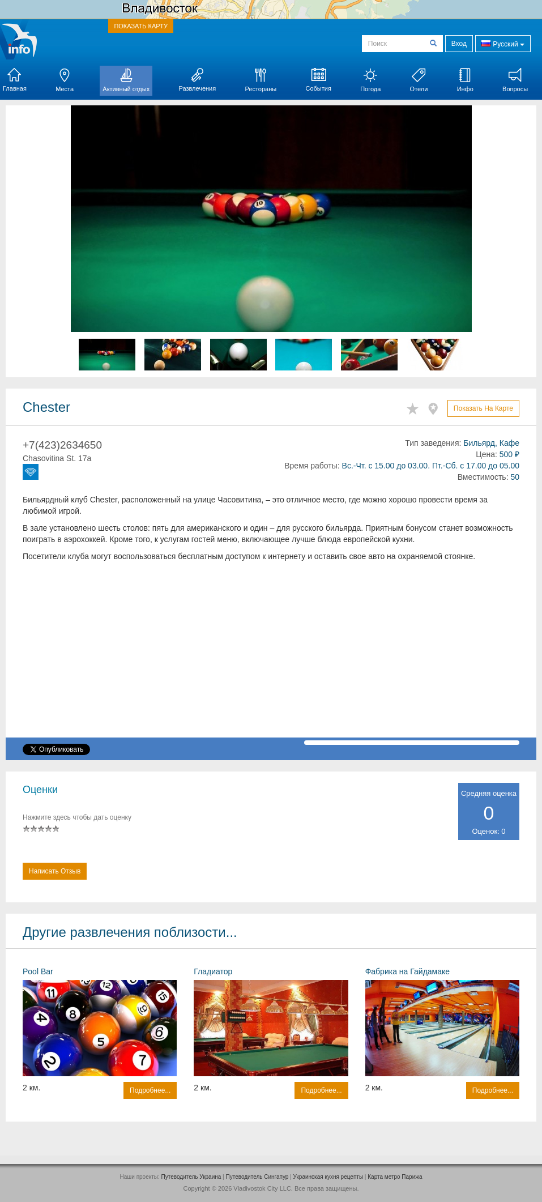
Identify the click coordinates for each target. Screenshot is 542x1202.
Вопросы (515, 80)
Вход (459, 44)
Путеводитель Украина (191, 1177)
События (318, 80)
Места (65, 80)
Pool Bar (38, 971)
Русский (502, 43)
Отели (419, 80)
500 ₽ (509, 454)
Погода (370, 80)
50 (514, 476)
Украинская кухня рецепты (328, 1177)
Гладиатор (213, 971)
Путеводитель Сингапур (257, 1177)
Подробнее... (150, 1090)
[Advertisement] (271, 658)
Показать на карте (483, 408)
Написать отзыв (54, 871)
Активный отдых (126, 80)
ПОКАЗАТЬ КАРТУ (141, 26)
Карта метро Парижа (395, 1177)
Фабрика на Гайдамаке (407, 971)
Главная (15, 80)
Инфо (465, 80)
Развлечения (197, 80)
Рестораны (260, 80)
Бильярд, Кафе (491, 442)
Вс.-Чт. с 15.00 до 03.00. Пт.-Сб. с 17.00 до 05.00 (430, 465)
